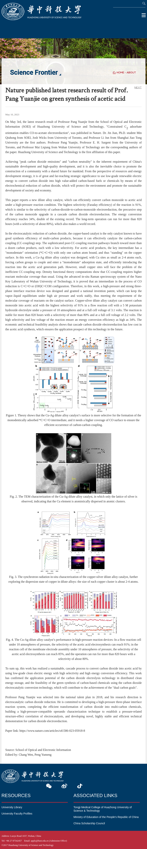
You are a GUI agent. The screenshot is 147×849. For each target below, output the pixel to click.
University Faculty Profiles (17, 813)
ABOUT (131, 72)
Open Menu (144, 15)
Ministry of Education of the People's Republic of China (106, 817)
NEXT (138, 87)
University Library (12, 807)
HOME (120, 72)
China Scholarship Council (89, 823)
